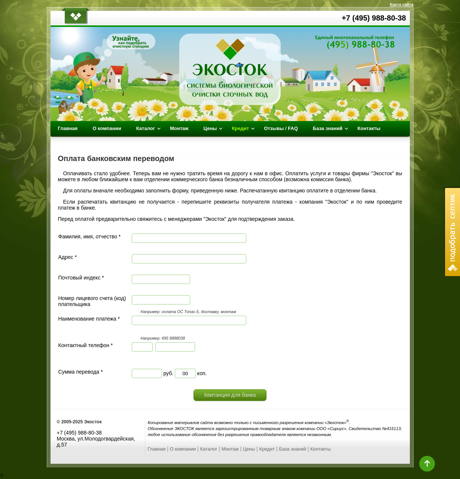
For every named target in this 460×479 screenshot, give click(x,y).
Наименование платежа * (89, 319)
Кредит (267, 449)
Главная (68, 128)
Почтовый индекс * (81, 278)
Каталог (208, 449)
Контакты (368, 128)
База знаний (292, 449)
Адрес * (67, 257)
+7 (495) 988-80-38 (374, 18)
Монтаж (179, 128)
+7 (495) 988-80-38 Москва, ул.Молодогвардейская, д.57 (96, 439)
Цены (249, 449)
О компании (106, 128)
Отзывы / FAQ (281, 128)
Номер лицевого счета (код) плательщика (92, 301)
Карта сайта (402, 4)
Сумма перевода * (80, 372)
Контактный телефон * (85, 345)
